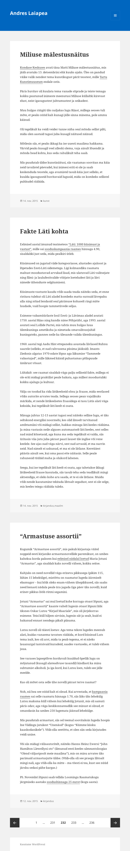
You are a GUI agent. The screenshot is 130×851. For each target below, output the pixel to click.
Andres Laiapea (29, 13)
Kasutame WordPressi (32, 844)
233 (74, 821)
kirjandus (48, 505)
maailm (59, 505)
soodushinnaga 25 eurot (63, 782)
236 (92, 821)
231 (53, 821)
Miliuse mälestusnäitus (54, 54)
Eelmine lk (14, 822)
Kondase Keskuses (32, 67)
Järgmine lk (115, 822)
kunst (46, 200)
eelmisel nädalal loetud (73, 559)
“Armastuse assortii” (51, 536)
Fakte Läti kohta (44, 231)
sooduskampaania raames (63, 249)
